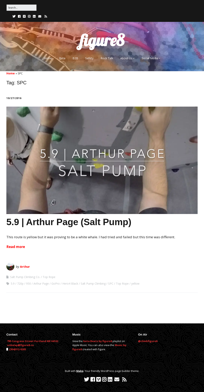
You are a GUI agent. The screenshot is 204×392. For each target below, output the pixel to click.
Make (79, 371)
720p (20, 283)
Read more (15, 246)
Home (48, 58)
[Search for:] (21, 7)
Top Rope (49, 277)
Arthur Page (41, 283)
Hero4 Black (70, 283)
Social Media (150, 58)
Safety (89, 58)
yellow (135, 283)
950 (28, 283)
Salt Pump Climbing (93, 283)
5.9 (13, 283)
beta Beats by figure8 (97, 341)
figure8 (102, 40)
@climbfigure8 (147, 341)
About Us (126, 58)
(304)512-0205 (17, 349)
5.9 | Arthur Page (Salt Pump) (68, 222)
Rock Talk (107, 58)
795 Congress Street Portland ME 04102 (32, 341)
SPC (110, 283)
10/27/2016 (14, 98)
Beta (62, 58)
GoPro (55, 283)
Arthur (25, 266)
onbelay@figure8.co (20, 345)
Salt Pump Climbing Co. (25, 277)
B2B (75, 58)
